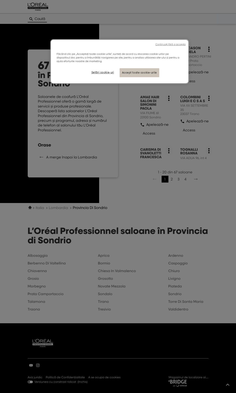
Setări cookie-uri (102, 72)
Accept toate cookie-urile (139, 72)
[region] (119, 61)
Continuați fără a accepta (170, 44)
